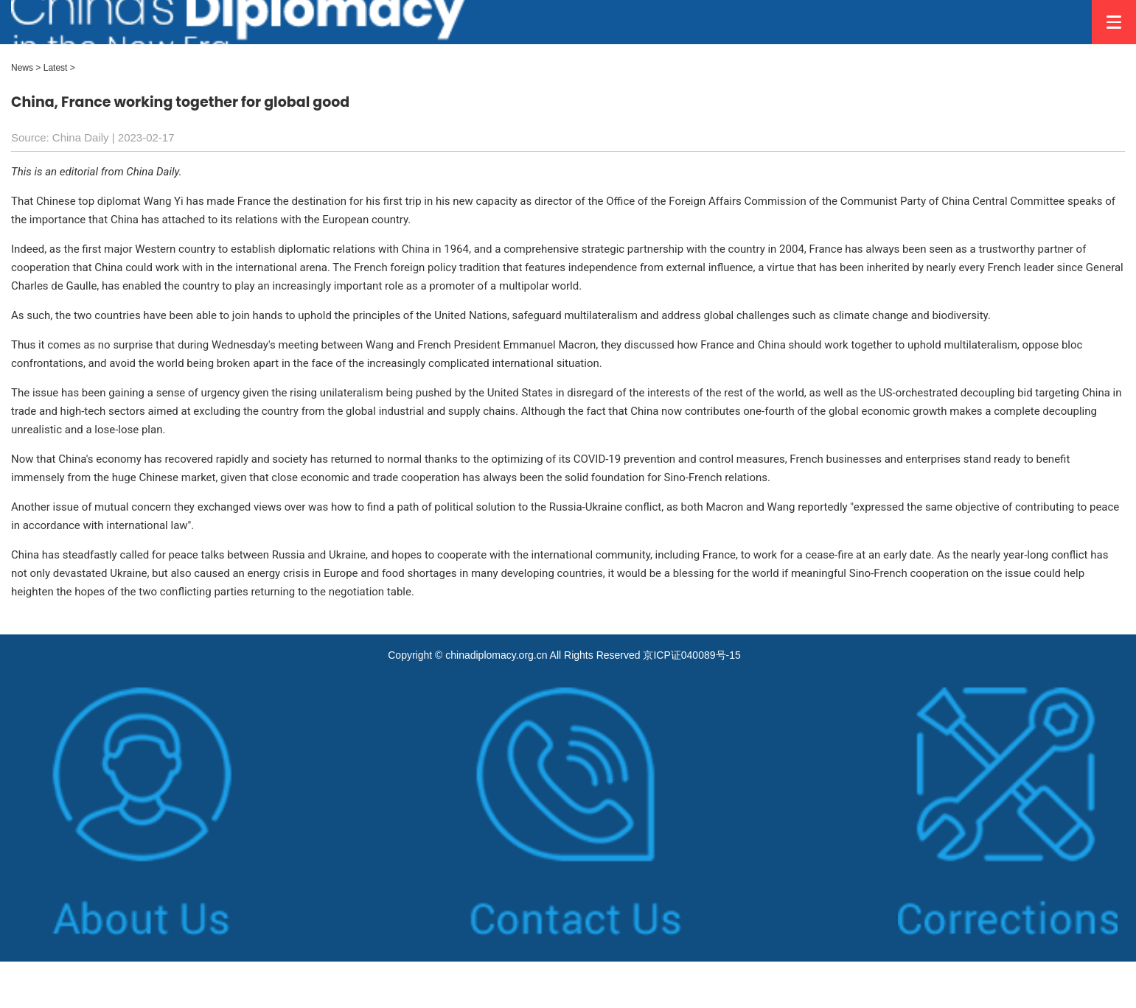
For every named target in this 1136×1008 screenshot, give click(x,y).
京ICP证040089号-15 (691, 655)
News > (26, 68)
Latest (55, 68)
